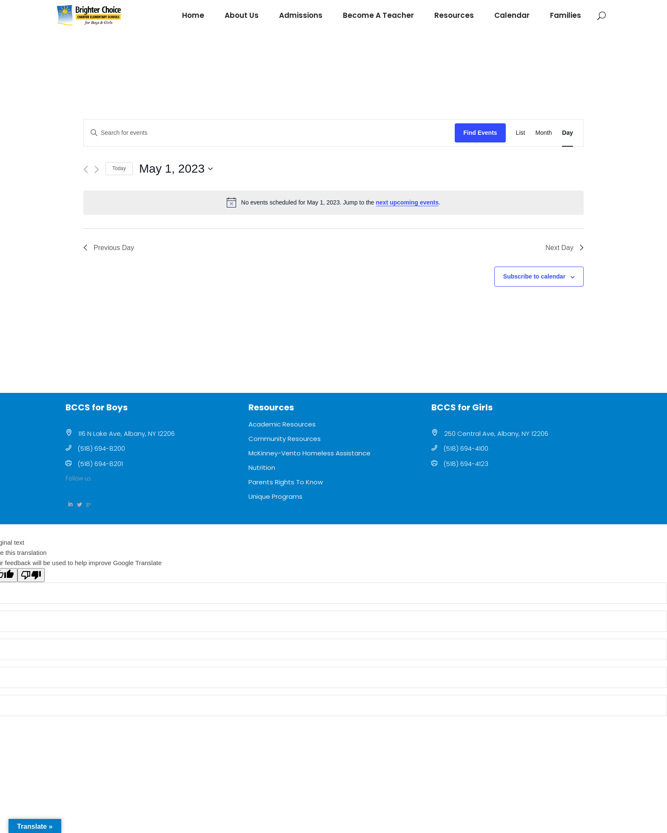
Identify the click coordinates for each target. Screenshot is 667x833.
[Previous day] (85, 169)
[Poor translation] (31, 575)
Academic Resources (282, 424)
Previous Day (108, 247)
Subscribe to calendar (534, 276)
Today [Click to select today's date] (119, 168)
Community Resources (284, 438)
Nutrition (261, 467)
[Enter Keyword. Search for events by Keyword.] (269, 132)
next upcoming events (407, 202)
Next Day (564, 247)
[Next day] (96, 169)
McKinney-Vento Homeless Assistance (309, 453)
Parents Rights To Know (285, 482)
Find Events (480, 132)
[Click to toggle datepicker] (176, 168)
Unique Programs (275, 496)
